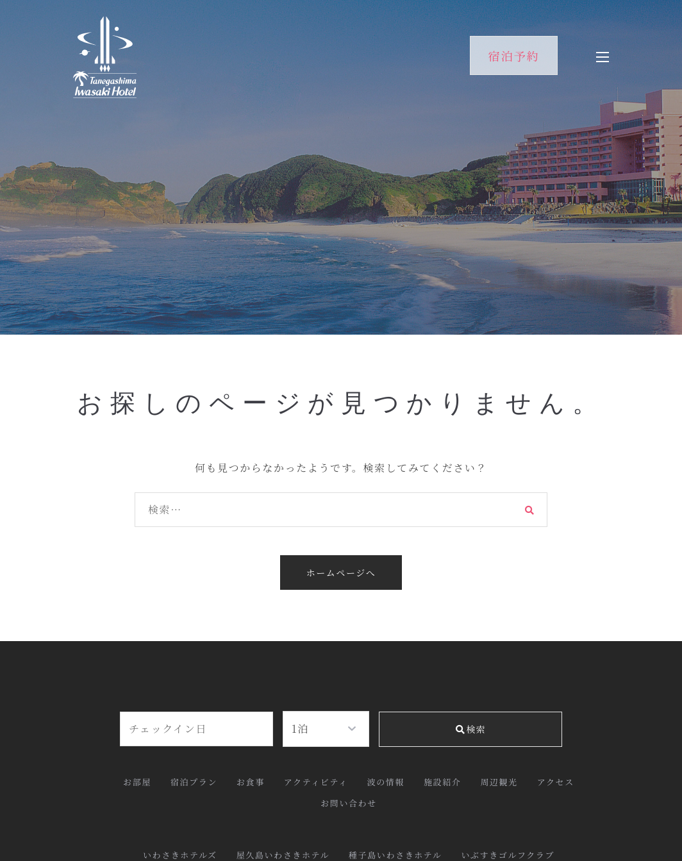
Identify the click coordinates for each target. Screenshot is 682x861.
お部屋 (137, 782)
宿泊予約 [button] (513, 55)
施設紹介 (442, 782)
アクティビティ (316, 782)
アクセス (555, 782)
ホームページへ (341, 572)
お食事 (251, 782)
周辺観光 (498, 782)
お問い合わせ (348, 803)
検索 (470, 729)
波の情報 (385, 782)
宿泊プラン (193, 782)
